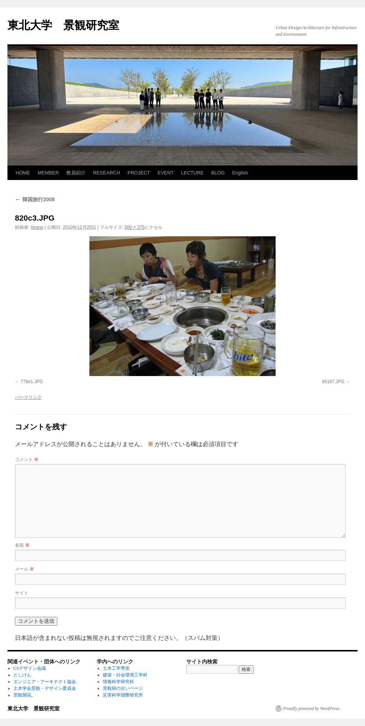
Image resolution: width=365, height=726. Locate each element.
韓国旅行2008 (35, 199)
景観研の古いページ (123, 688)
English (240, 173)
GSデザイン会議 (29, 668)
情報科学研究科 (118, 681)
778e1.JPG (31, 381)
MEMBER (48, 173)
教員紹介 (76, 173)
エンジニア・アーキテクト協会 (44, 681)
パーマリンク (28, 397)
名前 (22, 545)
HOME (23, 173)
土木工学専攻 (116, 668)
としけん (22, 675)
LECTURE (192, 173)
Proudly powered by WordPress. (311, 708)
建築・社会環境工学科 (125, 675)
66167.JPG (333, 381)
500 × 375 (134, 227)
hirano (37, 227)
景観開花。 (24, 695)
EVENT (166, 173)
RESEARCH (106, 173)
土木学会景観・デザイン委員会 (44, 688)
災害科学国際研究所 (123, 695)
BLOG (218, 173)
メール (24, 569)
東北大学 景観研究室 (63, 25)
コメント (26, 459)
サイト (21, 593)
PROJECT (138, 173)
